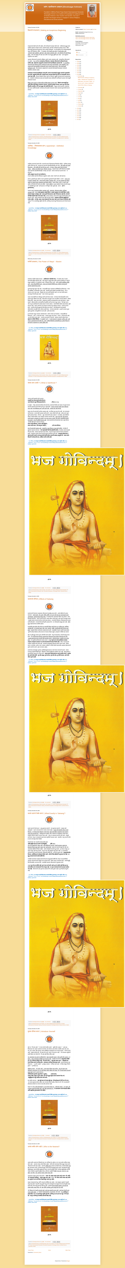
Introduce (41, 1137)
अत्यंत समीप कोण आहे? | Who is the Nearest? (44, 1147)
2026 (78, 61)
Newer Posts (31, 1250)
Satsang (43, 805)
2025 (78, 63)
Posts (78, 52)
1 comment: (47, 1135)
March (79, 102)
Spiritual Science (64, 591)
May (79, 98)
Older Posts (67, 1250)
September (80, 91)
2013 (78, 117)
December (80, 76)
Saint (42, 591)
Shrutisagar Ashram (60, 138)
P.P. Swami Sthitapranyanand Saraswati (58, 589)
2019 (78, 74)
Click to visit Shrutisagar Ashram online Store (85, 37)
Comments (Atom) (37, 1252)
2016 (78, 112)
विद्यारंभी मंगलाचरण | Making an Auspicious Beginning (47, 30)
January (80, 106)
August (79, 93)
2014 (78, 115)
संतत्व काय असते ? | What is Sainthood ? (42, 383)
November (80, 87)
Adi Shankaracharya (35, 136)
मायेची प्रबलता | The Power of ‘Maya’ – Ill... (86, 81)
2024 (78, 65)
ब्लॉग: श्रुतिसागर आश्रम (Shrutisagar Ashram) (63, 7)
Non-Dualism (53, 136)
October (80, 89)
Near (48, 1243)
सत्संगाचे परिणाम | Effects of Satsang (40, 599)
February (80, 104)
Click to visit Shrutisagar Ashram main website (85, 38)
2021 (78, 70)
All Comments (79, 55)
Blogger (68, 1260)
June (79, 96)
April (79, 100)
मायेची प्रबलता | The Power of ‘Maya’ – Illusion (44, 262)
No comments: (48, 134)
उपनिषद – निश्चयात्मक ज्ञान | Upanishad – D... (86, 79)
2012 (78, 119)
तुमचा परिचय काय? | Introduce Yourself (41, 1031)
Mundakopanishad (47, 136)
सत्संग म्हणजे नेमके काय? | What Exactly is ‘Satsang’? (46, 813)
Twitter (84, 29)
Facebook (88, 29)
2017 (78, 110)
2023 (78, 67)
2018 (78, 108)
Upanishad (66, 138)
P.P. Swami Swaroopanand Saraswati (40, 138)
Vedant (29, 139)
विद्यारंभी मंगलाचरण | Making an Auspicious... (86, 77)
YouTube (94, 29)
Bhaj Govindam (42, 589)
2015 (78, 113)
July (79, 94)
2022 (78, 68)
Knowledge (41, 252)
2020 (78, 72)
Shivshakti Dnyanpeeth (51, 138)
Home (49, 1250)
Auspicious (41, 136)
